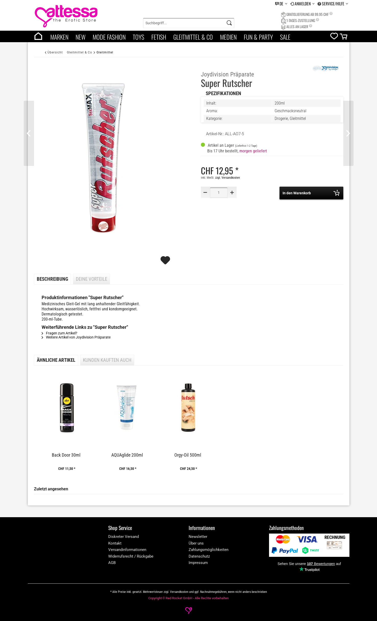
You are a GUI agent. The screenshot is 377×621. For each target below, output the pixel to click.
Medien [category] (228, 36)
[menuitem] (281, 3)
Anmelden (303, 4)
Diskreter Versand (123, 536)
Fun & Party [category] (258, 36)
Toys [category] (138, 36)
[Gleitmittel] (105, 52)
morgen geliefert (253, 151)
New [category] (81, 36)
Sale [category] (285, 36)
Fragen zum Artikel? (59, 333)
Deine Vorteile (91, 279)
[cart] (344, 37)
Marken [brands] (59, 36)
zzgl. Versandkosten (227, 177)
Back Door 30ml (66, 455)
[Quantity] (219, 192)
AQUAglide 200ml (127, 455)
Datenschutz (199, 556)
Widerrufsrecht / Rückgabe (130, 556)
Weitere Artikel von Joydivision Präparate (76, 337)
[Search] (229, 23)
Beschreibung (52, 279)
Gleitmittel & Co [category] (193, 36)
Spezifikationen (223, 93)
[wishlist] (334, 37)
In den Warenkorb (311, 193)
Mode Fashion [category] (109, 36)
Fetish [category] (158, 36)
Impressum (198, 562)
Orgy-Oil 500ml (187, 455)
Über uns (196, 543)
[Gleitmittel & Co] (79, 52)
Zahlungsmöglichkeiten (208, 549)
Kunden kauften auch (107, 360)
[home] (38, 36)
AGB (112, 562)
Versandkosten (179, 592)
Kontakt (114, 543)
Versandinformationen (127, 549)
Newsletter (198, 536)
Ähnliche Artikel (56, 360)
